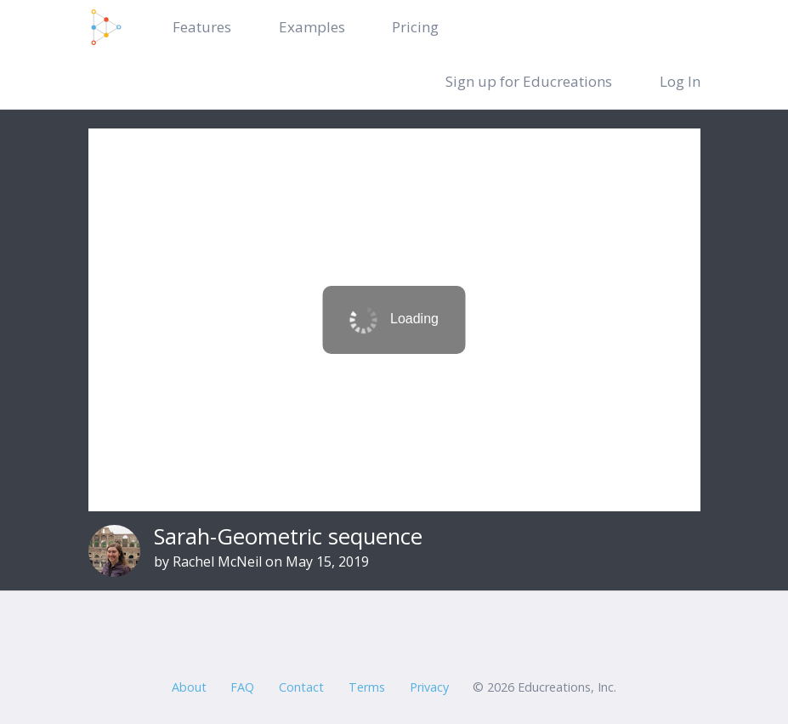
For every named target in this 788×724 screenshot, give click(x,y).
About (189, 687)
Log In (680, 81)
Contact (301, 687)
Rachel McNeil (217, 561)
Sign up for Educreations (528, 81)
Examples (312, 27)
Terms (367, 687)
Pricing (415, 27)
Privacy (429, 687)
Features (202, 27)
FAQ (242, 687)
